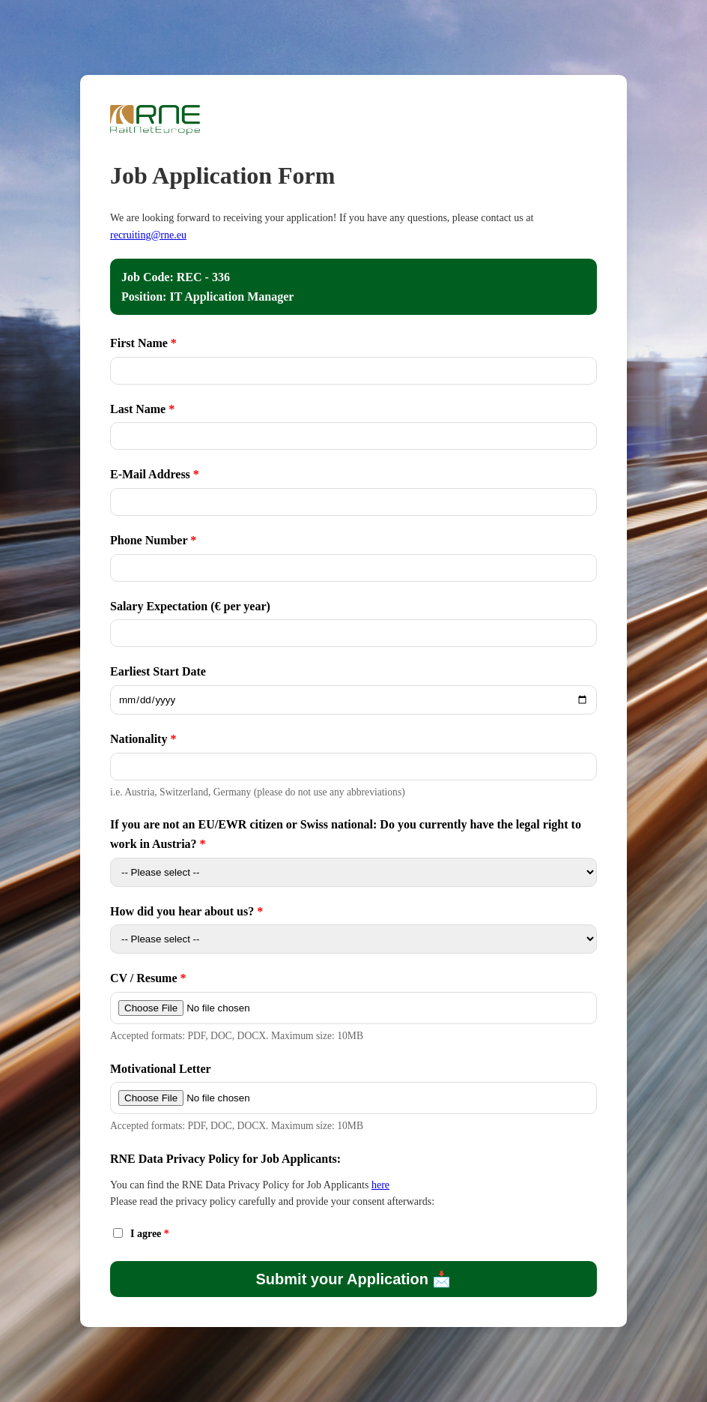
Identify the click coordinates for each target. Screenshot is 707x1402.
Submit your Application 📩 (354, 1279)
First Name (139, 343)
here (380, 1185)
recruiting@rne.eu (148, 235)
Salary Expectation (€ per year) (190, 606)
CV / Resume (143, 978)
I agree (147, 1233)
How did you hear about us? (182, 911)
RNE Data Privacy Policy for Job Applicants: (225, 1158)
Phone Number (148, 540)
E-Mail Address (150, 474)
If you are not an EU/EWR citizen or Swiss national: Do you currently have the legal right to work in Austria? (345, 834)
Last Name (138, 409)
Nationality (140, 738)
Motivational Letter (160, 1068)
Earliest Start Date (158, 671)
